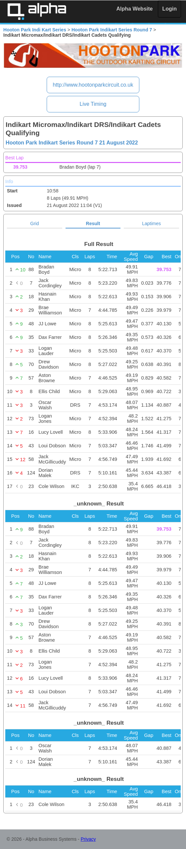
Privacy (88, 839)
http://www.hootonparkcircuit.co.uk (93, 85)
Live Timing (93, 104)
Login (169, 9)
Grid (34, 223)
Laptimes (151, 223)
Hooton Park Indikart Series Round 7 (111, 29)
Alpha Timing (37, 11)
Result (93, 223)
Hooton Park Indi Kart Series (34, 29)
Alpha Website (134, 9)
